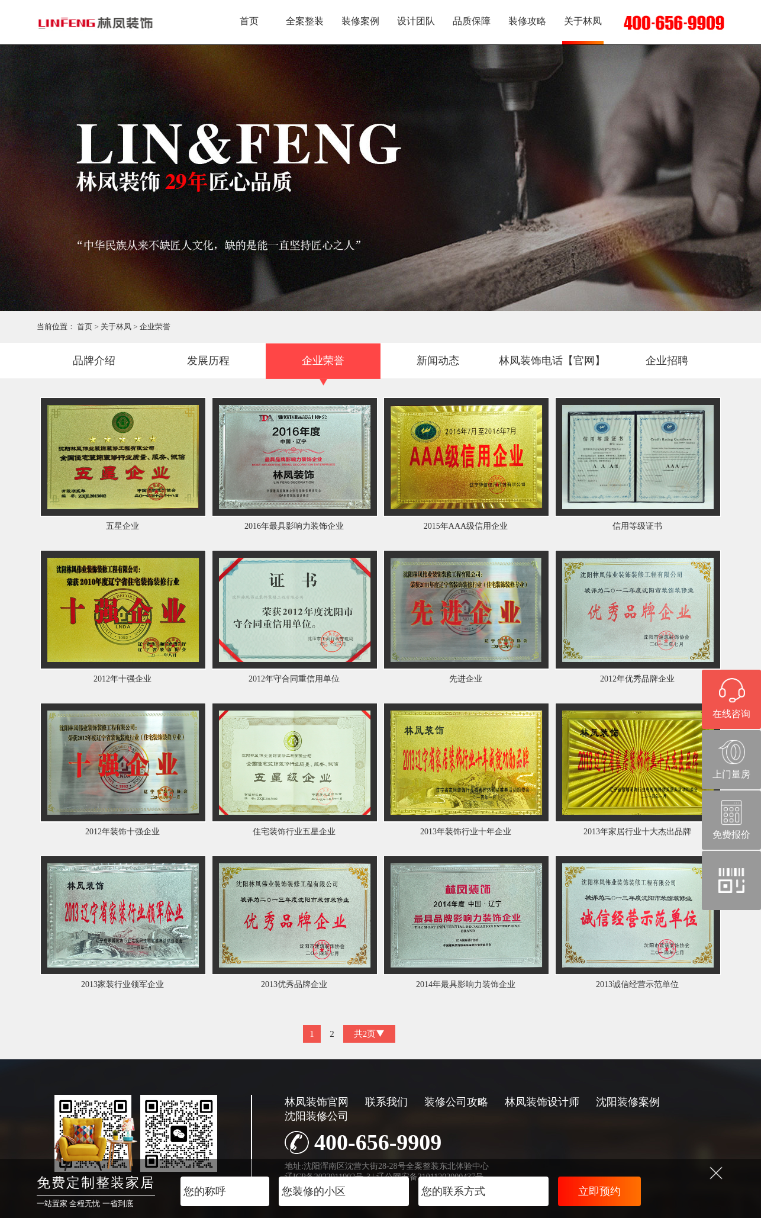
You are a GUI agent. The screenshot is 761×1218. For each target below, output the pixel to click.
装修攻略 (527, 21)
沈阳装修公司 (317, 1116)
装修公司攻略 (456, 1102)
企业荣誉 (155, 326)
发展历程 (208, 361)
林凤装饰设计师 (542, 1102)
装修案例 (360, 21)
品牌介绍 (94, 361)
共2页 (369, 1033)
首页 (249, 21)
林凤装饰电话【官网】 (552, 361)
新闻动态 (438, 361)
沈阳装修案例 (628, 1102)
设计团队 (416, 21)
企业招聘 (667, 361)
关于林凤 (583, 21)
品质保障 (472, 21)
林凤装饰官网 (317, 1102)
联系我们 (386, 1102)
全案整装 (305, 21)
